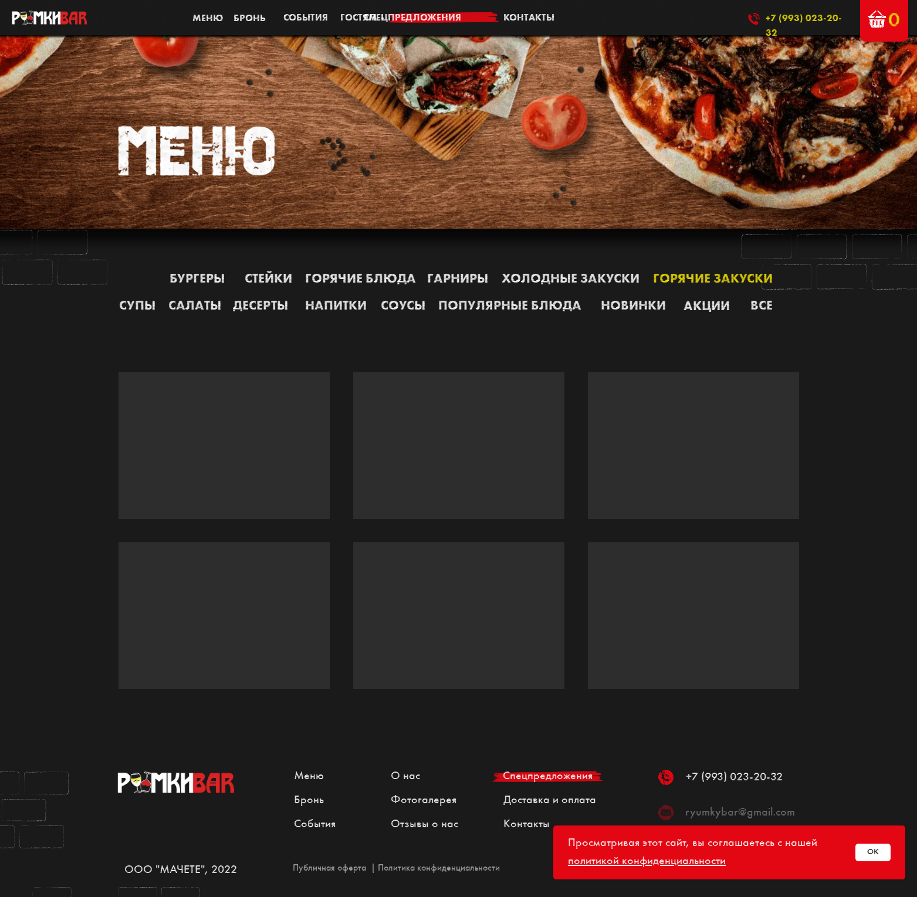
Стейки (268, 279)
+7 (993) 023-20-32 (734, 777)
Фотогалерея (423, 800)
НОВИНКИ (633, 306)
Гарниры (457, 279)
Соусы (403, 306)
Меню (309, 776)
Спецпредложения (548, 776)
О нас (405, 776)
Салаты (194, 306)
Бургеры (197, 279)
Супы (137, 306)
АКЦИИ (706, 306)
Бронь (309, 800)
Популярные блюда (509, 306)
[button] (877, 19)
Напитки (336, 306)
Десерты (260, 306)
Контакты (526, 824)
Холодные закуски (570, 279)
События (315, 824)
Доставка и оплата (549, 800)
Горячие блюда (360, 279)
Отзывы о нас (424, 824)
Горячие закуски (713, 279)
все (761, 306)
